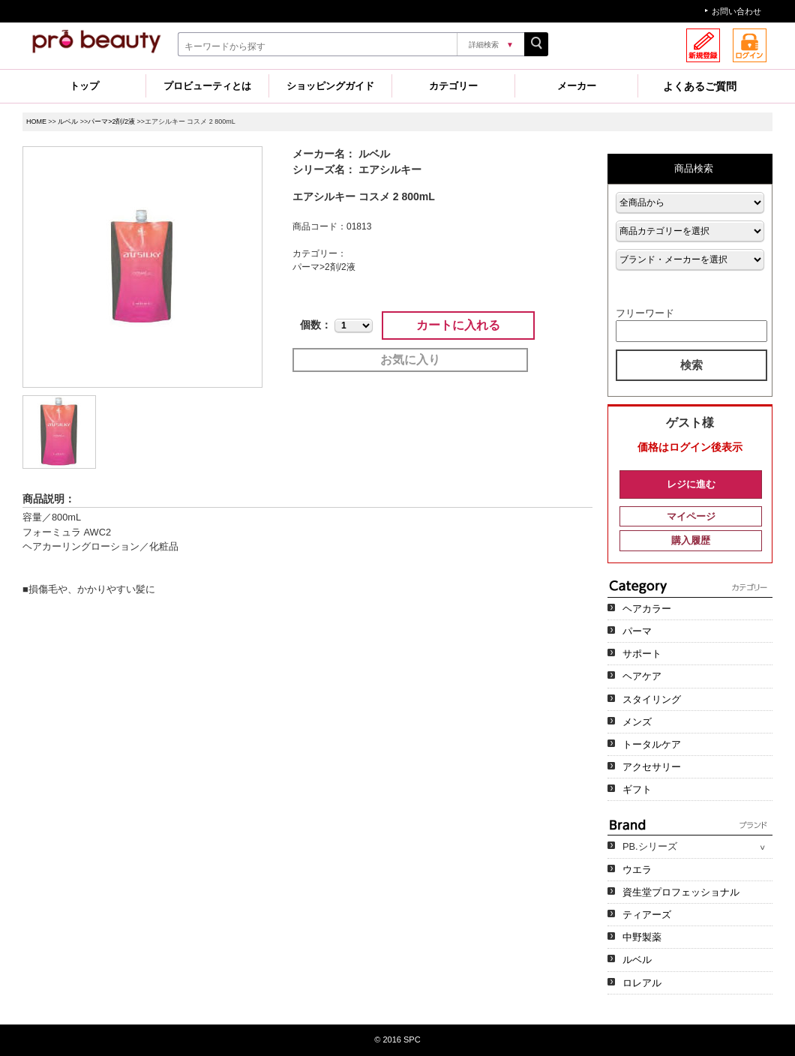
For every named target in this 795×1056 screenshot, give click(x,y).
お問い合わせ (736, 11)
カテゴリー (453, 86)
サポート (642, 653)
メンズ (637, 722)
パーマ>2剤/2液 (111, 121)
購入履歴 (690, 540)
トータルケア (651, 744)
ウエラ (637, 869)
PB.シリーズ (649, 846)
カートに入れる (458, 325)
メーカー (576, 86)
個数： (316, 325)
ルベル (68, 121)
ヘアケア (642, 676)
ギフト (637, 789)
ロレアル (642, 982)
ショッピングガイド (330, 86)
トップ (84, 86)
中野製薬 (642, 937)
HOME (36, 121)
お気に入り (410, 359)
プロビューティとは (207, 86)
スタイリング (651, 699)
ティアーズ (646, 914)
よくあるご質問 (699, 86)
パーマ (637, 631)
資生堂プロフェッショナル (681, 892)
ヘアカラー (646, 608)
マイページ (691, 516)
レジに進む (691, 484)
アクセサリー (651, 766)
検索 (691, 364)
